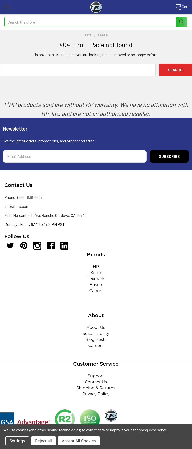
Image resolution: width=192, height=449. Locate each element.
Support (96, 376)
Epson (96, 284)
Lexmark (96, 278)
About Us (96, 327)
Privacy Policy (96, 394)
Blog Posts (96, 339)
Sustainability (96, 333)
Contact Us (96, 382)
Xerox (96, 272)
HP (96, 266)
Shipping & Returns (95, 388)
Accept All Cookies (79, 441)
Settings (17, 441)
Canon (96, 290)
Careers (96, 345)
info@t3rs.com (17, 206)
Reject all (43, 441)
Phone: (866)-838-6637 (23, 197)
